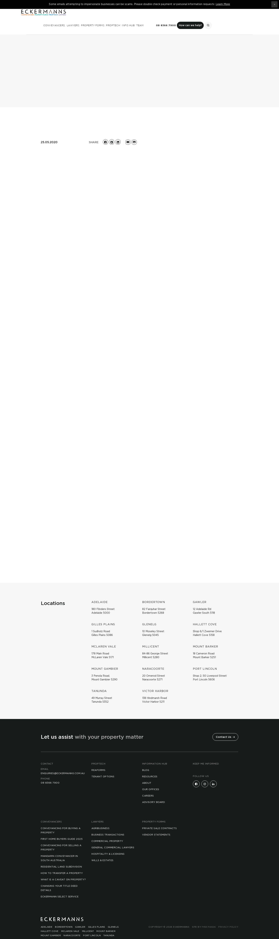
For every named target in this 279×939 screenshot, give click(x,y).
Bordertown (63, 920)
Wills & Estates (102, 853)
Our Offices (150, 782)
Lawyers (119, 18)
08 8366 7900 (212, 18)
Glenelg (113, 920)
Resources (149, 769)
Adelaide (46, 920)
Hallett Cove (50, 924)
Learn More (223, 4)
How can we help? (236, 18)
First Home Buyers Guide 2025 (62, 832)
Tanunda (108, 928)
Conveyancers (100, 18)
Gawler (80, 920)
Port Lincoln (92, 928)
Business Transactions (107, 827)
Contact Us (225, 729)
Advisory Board (153, 795)
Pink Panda (209, 920)
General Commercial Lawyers (112, 840)
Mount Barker (105, 924)
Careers (148, 788)
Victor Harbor (51, 933)
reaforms (98, 763)
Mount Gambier (51, 928)
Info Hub (174, 18)
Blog (145, 763)
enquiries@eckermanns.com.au (63, 766)
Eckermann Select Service (59, 889)
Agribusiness (100, 821)
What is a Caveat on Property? (63, 872)
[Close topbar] (274, 4)
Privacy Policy (228, 920)
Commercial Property (107, 834)
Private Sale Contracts (159, 821)
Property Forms (139, 18)
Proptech (159, 18)
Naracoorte (72, 928)
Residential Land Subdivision (61, 859)
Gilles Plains (96, 920)
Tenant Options (102, 769)
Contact (47, 756)
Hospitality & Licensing (108, 847)
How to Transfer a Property (62, 866)
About (146, 776)
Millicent (88, 924)
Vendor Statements (156, 827)
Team (186, 18)
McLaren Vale (70, 924)
